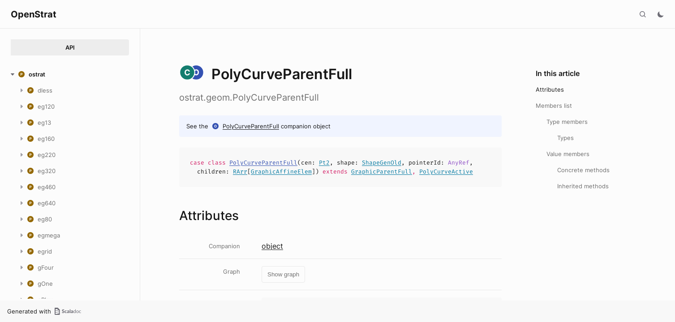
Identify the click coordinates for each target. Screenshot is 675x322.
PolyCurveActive (446, 171)
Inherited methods (583, 186)
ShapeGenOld (381, 162)
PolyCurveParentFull (251, 126)
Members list (554, 105)
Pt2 (324, 162)
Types (565, 137)
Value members (567, 153)
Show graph (283, 274)
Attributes (550, 89)
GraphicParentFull (381, 171)
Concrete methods (583, 170)
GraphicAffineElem (281, 171)
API (70, 47)
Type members (567, 121)
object (272, 246)
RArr (240, 171)
